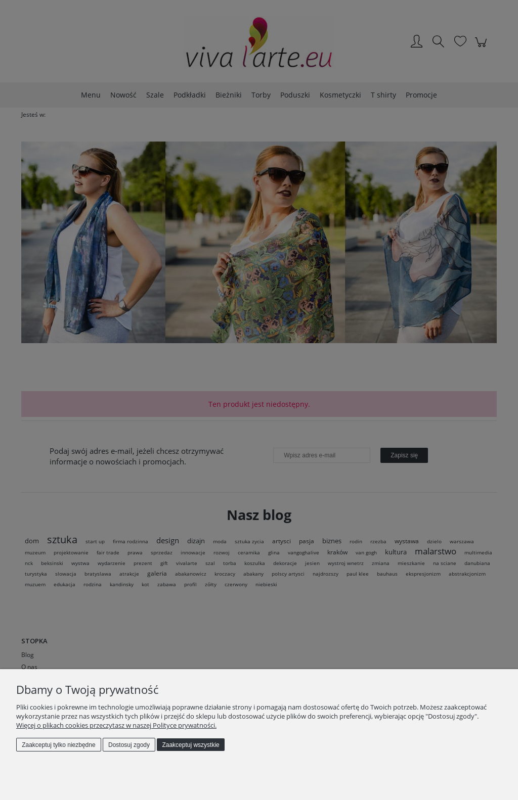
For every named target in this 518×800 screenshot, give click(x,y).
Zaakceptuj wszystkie (190, 744)
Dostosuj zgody (129, 744)
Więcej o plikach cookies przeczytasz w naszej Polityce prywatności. (116, 725)
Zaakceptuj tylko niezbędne (58, 744)
